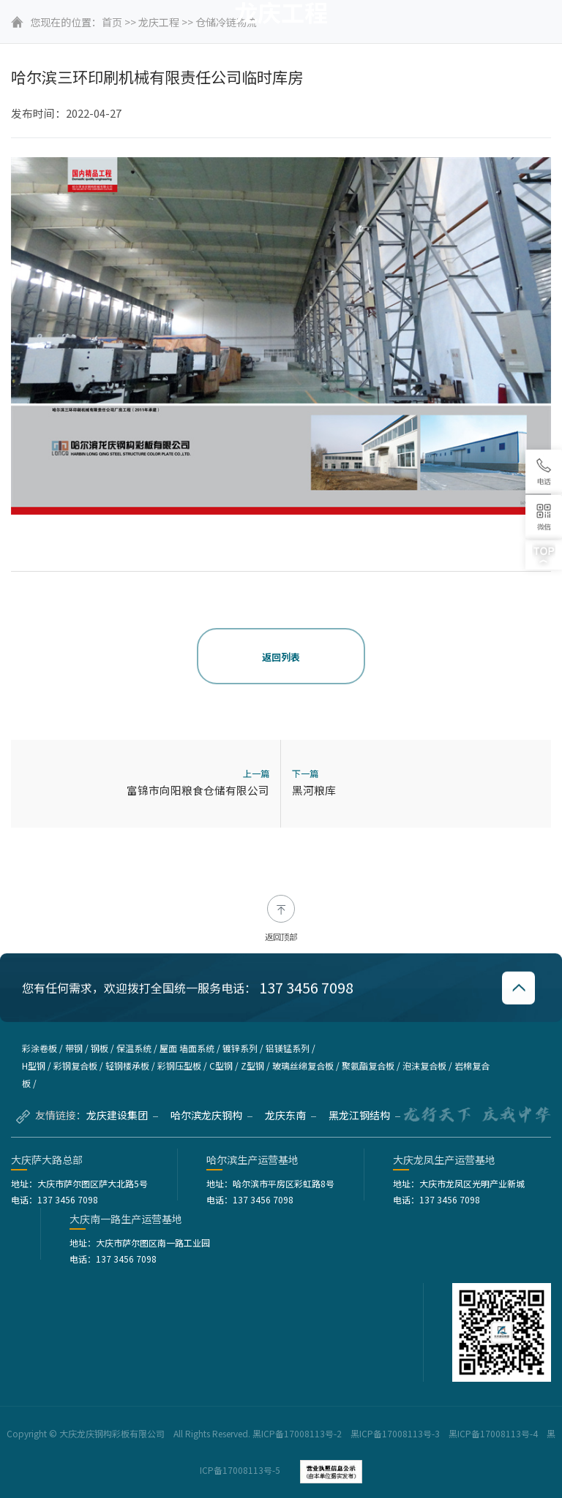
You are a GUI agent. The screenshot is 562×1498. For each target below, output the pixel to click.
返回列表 (281, 657)
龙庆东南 (290, 1115)
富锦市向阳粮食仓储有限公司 (198, 790)
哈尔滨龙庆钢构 (211, 1115)
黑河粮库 (314, 790)
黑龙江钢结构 (364, 1115)
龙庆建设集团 (122, 1115)
